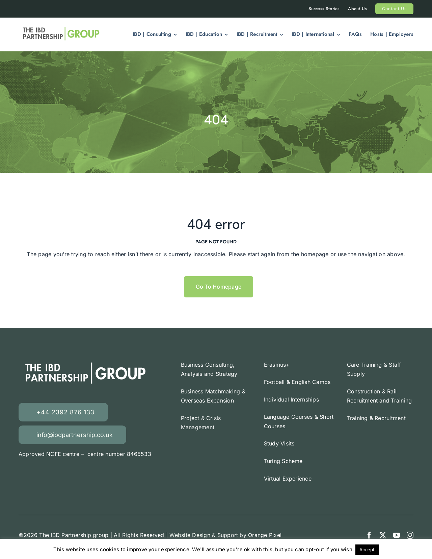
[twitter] (382, 535)
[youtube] (396, 535)
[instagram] (410, 535)
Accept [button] (366, 549)
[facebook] (369, 535)
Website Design (189, 535)
